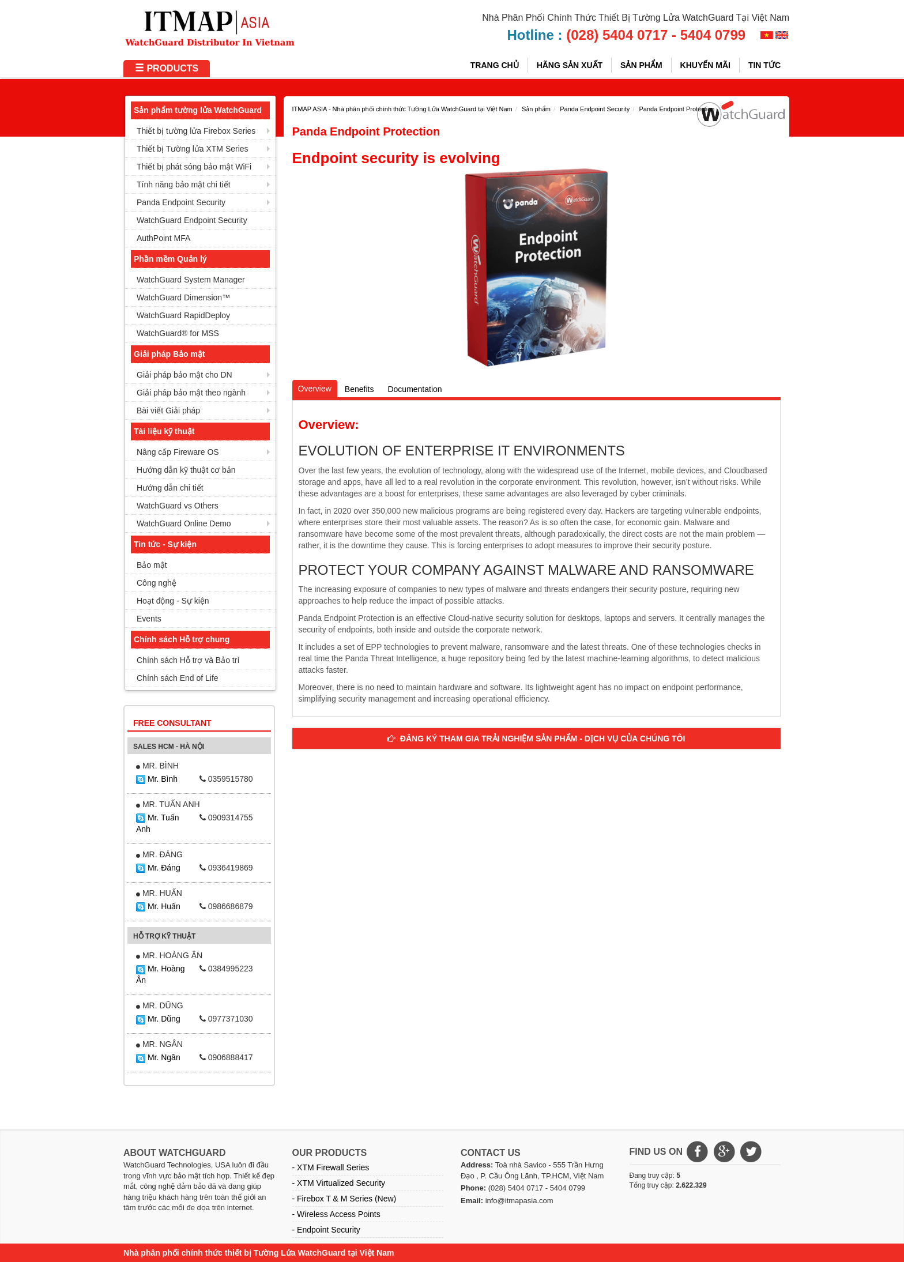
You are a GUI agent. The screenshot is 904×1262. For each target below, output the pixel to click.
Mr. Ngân (158, 1057)
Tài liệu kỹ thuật (164, 431)
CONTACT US (491, 1153)
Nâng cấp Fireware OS (178, 452)
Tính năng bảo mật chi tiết (184, 184)
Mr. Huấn (158, 906)
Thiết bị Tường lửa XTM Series (192, 148)
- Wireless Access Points (336, 1214)
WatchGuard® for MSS (178, 333)
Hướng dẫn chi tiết (170, 487)
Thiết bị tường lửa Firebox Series (196, 130)
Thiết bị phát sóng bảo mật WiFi (194, 166)
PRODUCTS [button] (166, 68)
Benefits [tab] (359, 389)
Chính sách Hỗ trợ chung (181, 639)
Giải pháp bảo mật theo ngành (191, 392)
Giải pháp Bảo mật (169, 354)
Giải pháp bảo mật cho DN (184, 374)
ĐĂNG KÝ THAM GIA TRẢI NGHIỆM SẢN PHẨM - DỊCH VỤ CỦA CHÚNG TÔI (536, 738)
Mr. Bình (157, 778)
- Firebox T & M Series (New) (344, 1198)
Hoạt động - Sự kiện (173, 600)
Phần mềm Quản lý (170, 258)
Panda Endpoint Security (181, 202)
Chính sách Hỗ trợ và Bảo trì (188, 660)
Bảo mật (152, 565)
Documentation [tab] (414, 389)
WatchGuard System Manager (191, 279)
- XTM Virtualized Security (339, 1183)
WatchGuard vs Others (178, 505)
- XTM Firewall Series (331, 1167)
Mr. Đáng (158, 867)
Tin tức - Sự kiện (165, 544)
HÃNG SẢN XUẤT (569, 65)
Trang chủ (494, 65)
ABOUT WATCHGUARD (174, 1153)
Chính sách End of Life (178, 678)
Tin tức (764, 65)
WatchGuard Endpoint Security (192, 220)
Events (149, 618)
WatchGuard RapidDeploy (183, 315)
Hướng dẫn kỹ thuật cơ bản (186, 469)
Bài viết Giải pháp (168, 410)
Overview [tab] (315, 388)
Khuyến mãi (705, 65)
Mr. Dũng (158, 1018)
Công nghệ (156, 582)
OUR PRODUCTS (329, 1153)
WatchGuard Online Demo (184, 523)
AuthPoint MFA (163, 238)
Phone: (473, 1188)
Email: (472, 1200)
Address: (477, 1165)
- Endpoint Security (326, 1229)
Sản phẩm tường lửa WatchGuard (198, 110)
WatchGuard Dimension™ (183, 297)
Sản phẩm (641, 65)
